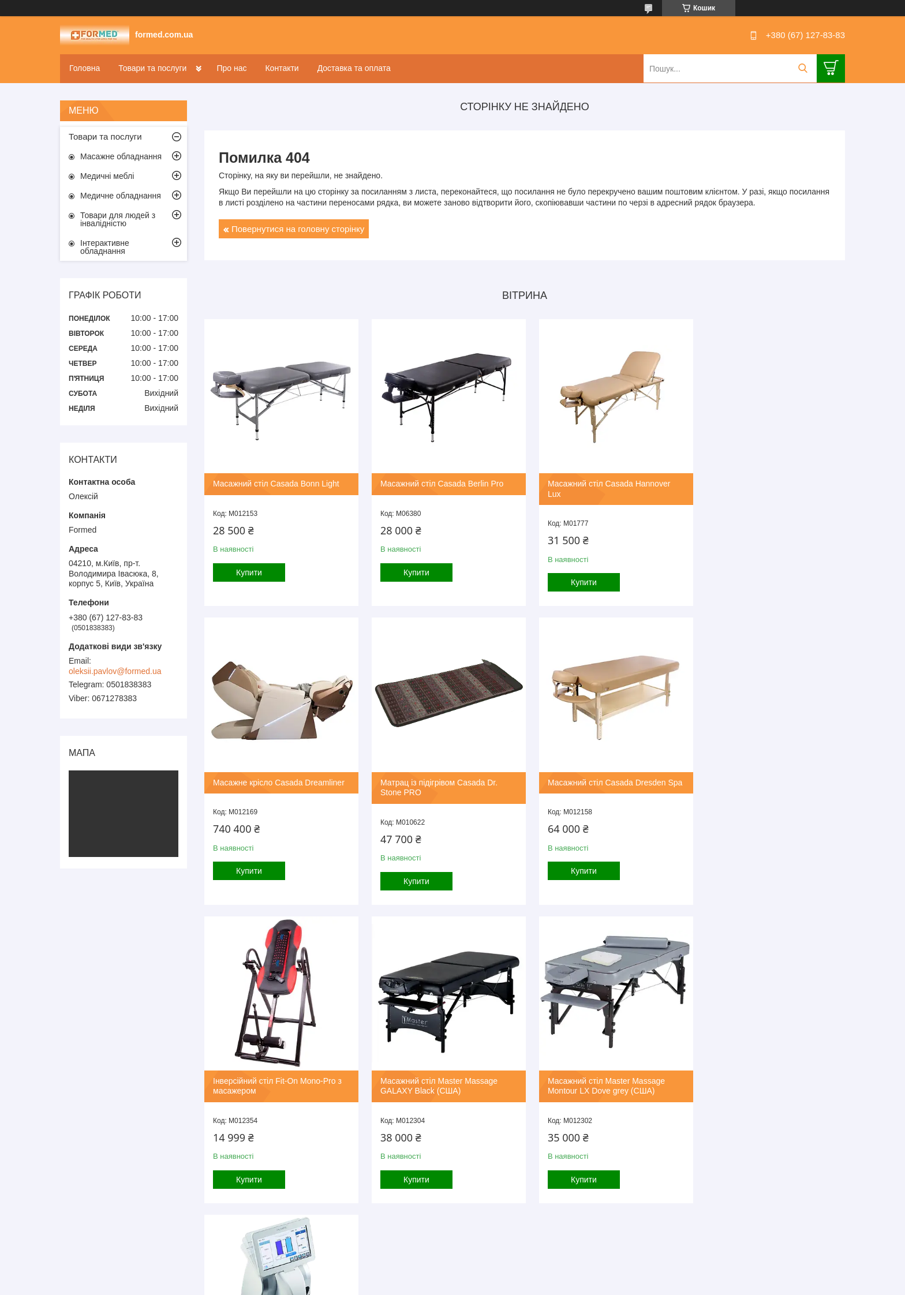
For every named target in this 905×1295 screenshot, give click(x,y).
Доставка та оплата (354, 68)
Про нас (231, 68)
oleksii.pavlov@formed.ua (115, 671)
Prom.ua (506, 1274)
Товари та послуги (152, 68)
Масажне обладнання (121, 156)
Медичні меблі (107, 176)
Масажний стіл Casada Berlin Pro (437, 479)
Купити (249, 568)
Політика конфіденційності (511, 1284)
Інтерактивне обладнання (104, 247)
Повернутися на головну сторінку (297, 229)
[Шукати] (802, 68)
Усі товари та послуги (521, 1223)
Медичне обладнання (120, 195)
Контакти (281, 68)
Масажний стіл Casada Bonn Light (276, 479)
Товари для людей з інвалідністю (117, 219)
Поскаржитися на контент (422, 1284)
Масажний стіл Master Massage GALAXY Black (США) (761, 779)
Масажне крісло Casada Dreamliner (769, 479)
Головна (84, 68)
